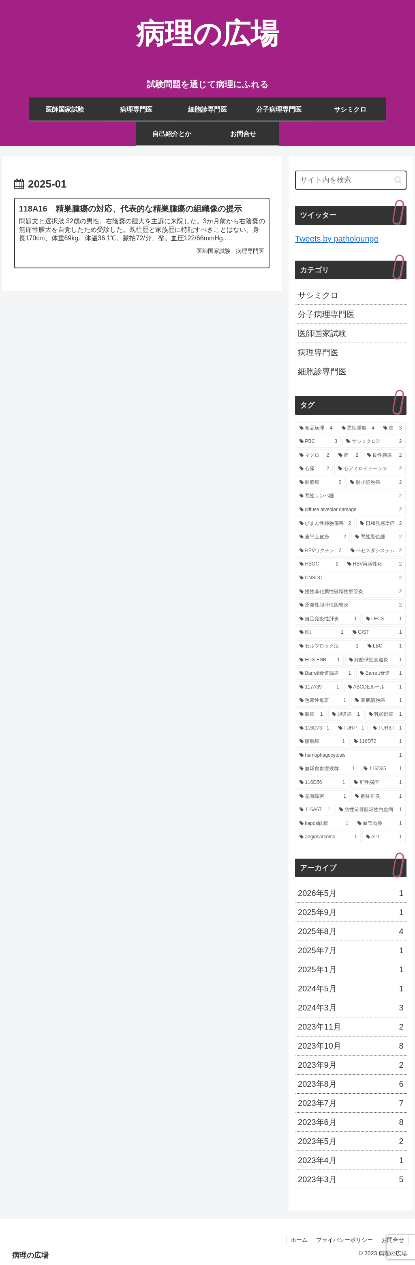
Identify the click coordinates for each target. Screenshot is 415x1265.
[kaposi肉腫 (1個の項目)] (324, 824)
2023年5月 (350, 1141)
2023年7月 (350, 1103)
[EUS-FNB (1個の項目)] (320, 660)
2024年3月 (350, 1007)
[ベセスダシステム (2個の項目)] (376, 551)
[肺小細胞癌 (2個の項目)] (376, 483)
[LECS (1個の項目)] (384, 619)
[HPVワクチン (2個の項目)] (320, 551)
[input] (350, 180)
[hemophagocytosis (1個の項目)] (350, 755)
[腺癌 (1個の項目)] (311, 714)
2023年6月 (350, 1122)
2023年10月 (350, 1045)
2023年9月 (350, 1065)
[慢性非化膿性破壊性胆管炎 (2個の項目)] (350, 592)
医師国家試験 (322, 333)
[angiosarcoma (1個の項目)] (328, 837)
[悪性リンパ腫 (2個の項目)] (350, 496)
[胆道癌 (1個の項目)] (346, 714)
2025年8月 (350, 931)
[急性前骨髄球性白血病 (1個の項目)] (371, 810)
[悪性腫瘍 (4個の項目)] (358, 428)
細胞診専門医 (322, 371)
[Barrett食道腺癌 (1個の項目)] (325, 673)
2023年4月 (350, 1160)
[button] (398, 180)
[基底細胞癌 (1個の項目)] (378, 701)
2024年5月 (350, 988)
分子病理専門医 (326, 314)
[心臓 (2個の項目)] (314, 469)
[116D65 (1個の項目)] (382, 769)
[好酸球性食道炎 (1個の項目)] (375, 660)
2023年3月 (350, 1179)
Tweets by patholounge (337, 238)
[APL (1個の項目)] (384, 837)
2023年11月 (350, 1026)
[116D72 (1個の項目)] (377, 742)
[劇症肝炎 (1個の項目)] (378, 796)
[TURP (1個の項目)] (351, 728)
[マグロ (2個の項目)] (314, 455)
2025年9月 (350, 912)
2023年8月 (350, 1084)
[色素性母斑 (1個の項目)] (323, 701)
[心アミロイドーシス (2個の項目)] (369, 469)
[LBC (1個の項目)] (385, 646)
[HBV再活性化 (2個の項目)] (374, 564)
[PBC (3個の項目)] (318, 442)
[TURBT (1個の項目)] (387, 728)
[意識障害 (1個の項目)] (323, 796)
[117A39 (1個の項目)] (319, 687)
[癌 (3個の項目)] (392, 428)
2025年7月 (350, 950)
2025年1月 (350, 969)
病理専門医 (318, 352)
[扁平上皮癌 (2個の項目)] (323, 537)
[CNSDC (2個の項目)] (350, 578)
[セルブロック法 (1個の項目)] (329, 646)
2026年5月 (350, 893)
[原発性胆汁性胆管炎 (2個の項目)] (350, 605)
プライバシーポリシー (344, 1240)
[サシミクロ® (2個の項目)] (373, 442)
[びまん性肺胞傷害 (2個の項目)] (325, 524)
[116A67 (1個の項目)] (315, 810)
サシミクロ (318, 295)
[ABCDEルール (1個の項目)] (375, 687)
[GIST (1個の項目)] (377, 632)
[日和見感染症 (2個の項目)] (380, 524)
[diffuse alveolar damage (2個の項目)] (350, 510)
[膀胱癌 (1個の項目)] (322, 742)
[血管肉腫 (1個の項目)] (380, 824)
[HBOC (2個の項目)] (319, 564)
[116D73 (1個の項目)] (314, 728)
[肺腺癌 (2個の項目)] (320, 483)
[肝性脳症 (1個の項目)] (377, 783)
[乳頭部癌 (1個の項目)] (385, 714)
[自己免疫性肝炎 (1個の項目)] (328, 619)
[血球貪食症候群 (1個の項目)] (327, 769)
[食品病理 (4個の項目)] (316, 428)
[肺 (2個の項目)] (348, 455)
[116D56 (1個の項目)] (322, 783)
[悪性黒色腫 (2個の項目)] (378, 537)
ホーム (299, 1240)
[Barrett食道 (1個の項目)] (380, 673)
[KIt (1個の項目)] (321, 632)
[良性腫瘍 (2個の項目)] (384, 455)
